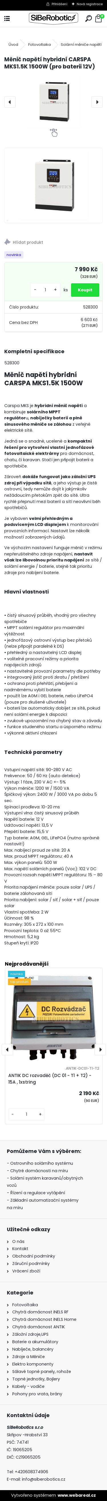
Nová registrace (90, 4)
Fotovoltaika (39, 44)
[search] (88, 18)
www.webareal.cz (77, 1495)
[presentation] (10, 102)
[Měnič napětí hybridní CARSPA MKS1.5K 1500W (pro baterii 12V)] (53, 102)
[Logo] (53, 18)
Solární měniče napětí (81, 44)
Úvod (13, 44)
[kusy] (45, 290)
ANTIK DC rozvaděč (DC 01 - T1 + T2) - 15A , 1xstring (49, 1078)
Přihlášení (59, 4)
